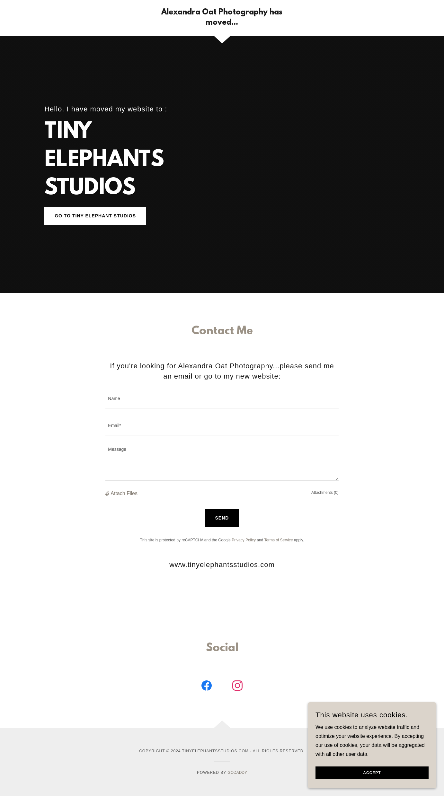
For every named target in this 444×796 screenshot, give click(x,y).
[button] (108, 493)
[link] (222, 23)
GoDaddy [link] (237, 772)
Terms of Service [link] (278, 540)
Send (222, 517)
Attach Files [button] (124, 493)
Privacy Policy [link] (244, 540)
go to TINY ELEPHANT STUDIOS (95, 215)
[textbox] (221, 398)
